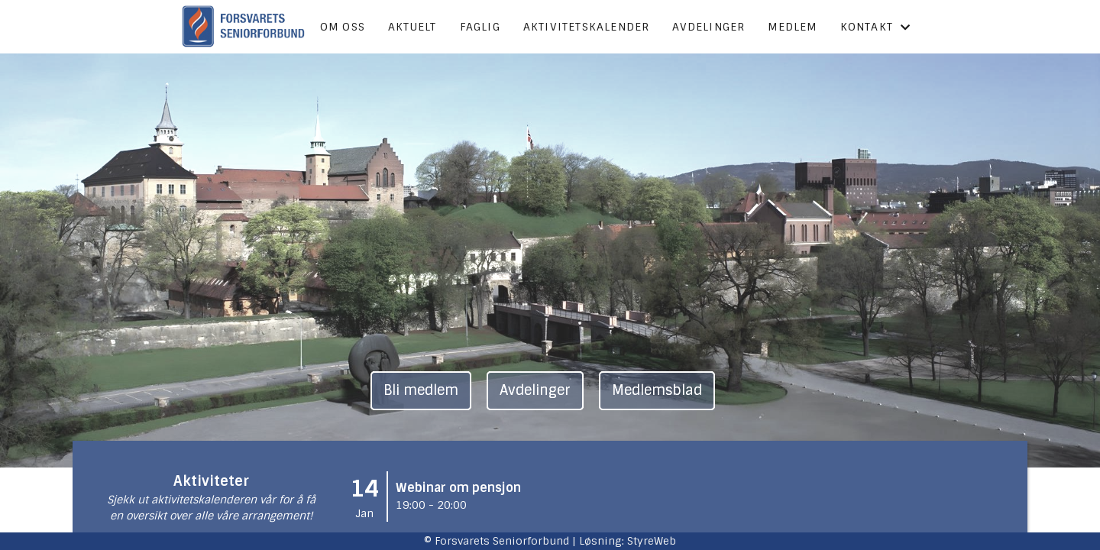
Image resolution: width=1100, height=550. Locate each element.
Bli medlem (420, 390)
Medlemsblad (657, 390)
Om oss (342, 27)
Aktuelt (412, 27)
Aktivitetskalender (586, 27)
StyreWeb (651, 541)
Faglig (480, 27)
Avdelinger (708, 27)
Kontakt (875, 27)
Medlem (792, 27)
